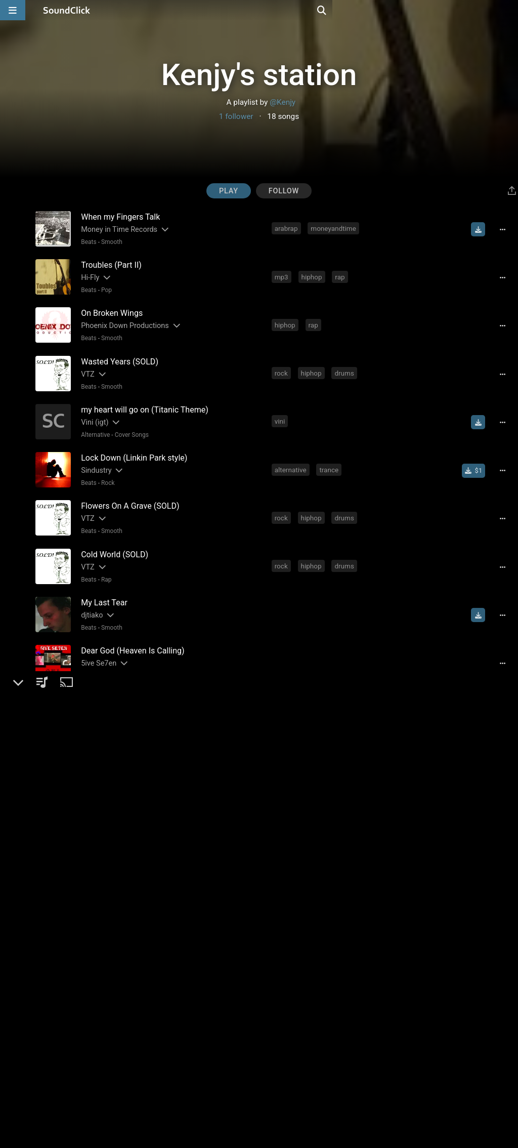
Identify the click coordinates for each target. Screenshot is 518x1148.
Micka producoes (107, 966)
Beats (87, 241)
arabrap (287, 228)
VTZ (86, 367)
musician (290, 827)
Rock (106, 471)
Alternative (93, 425)
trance (330, 459)
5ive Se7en (96, 643)
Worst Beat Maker (108, 781)
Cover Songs (130, 425)
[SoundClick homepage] (67, 10)
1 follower (236, 116)
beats (284, 735)
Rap (104, 563)
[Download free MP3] (481, 229)
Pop (104, 287)
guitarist (328, 827)
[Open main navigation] (12, 10)
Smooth (109, 241)
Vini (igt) (92, 413)
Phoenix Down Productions (123, 321)
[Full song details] (506, 229)
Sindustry (94, 459)
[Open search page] (508, 10)
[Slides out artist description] (162, 229)
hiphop (313, 274)
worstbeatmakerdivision (312, 781)
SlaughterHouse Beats (115, 874)
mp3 (282, 274)
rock (282, 366)
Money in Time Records (117, 229)
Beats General (118, 840)
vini (281, 412)
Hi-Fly (88, 275)
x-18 (85, 1012)
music (341, 873)
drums (345, 366)
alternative (292, 459)
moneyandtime (334, 228)
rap (341, 274)
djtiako (90, 597)
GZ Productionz (104, 735)
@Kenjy (282, 102)
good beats (322, 735)
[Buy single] (477, 460)
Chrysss (92, 828)
